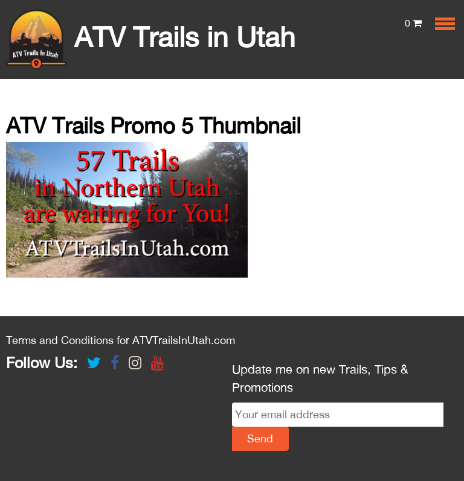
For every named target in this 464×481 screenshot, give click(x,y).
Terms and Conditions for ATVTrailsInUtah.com (120, 340)
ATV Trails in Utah (150, 37)
